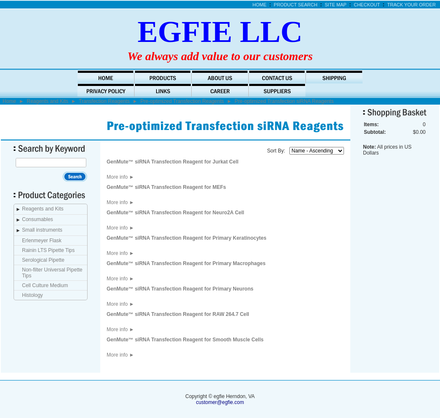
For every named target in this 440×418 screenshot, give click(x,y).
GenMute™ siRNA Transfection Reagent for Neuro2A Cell (175, 213)
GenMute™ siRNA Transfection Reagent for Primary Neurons (180, 289)
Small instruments (42, 230)
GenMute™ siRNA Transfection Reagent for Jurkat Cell (173, 162)
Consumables (37, 219)
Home (260, 4)
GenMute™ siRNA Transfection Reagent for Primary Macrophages (186, 263)
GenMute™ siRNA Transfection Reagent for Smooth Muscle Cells (185, 340)
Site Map (335, 4)
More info (120, 177)
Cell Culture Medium (45, 285)
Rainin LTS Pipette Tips (48, 250)
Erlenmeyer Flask (41, 241)
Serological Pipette (43, 260)
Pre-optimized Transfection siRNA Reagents (284, 101)
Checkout (367, 4)
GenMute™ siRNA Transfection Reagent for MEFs (166, 187)
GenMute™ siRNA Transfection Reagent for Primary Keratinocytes (187, 238)
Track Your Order (411, 4)
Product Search (295, 4)
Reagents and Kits (47, 101)
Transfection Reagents (104, 101)
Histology (32, 295)
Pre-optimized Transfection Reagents (182, 101)
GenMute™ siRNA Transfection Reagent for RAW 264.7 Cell (178, 314)
